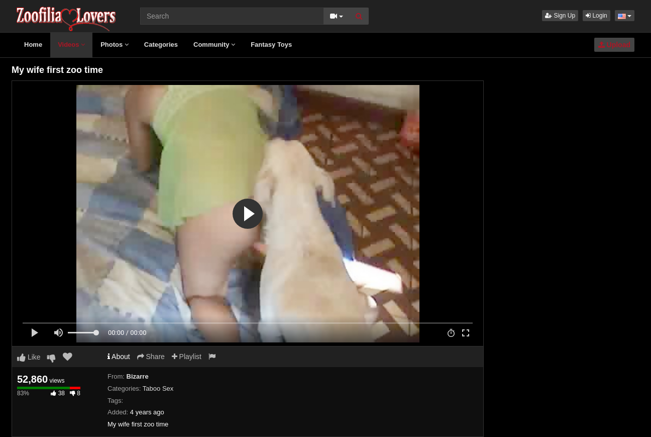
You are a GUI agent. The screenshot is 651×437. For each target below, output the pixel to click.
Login (596, 15)
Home (33, 44)
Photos (114, 44)
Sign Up (560, 15)
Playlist (186, 357)
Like (29, 357)
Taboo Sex (158, 388)
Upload (614, 45)
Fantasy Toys (271, 44)
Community (214, 44)
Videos (71, 44)
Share (151, 357)
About (118, 357)
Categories (161, 44)
